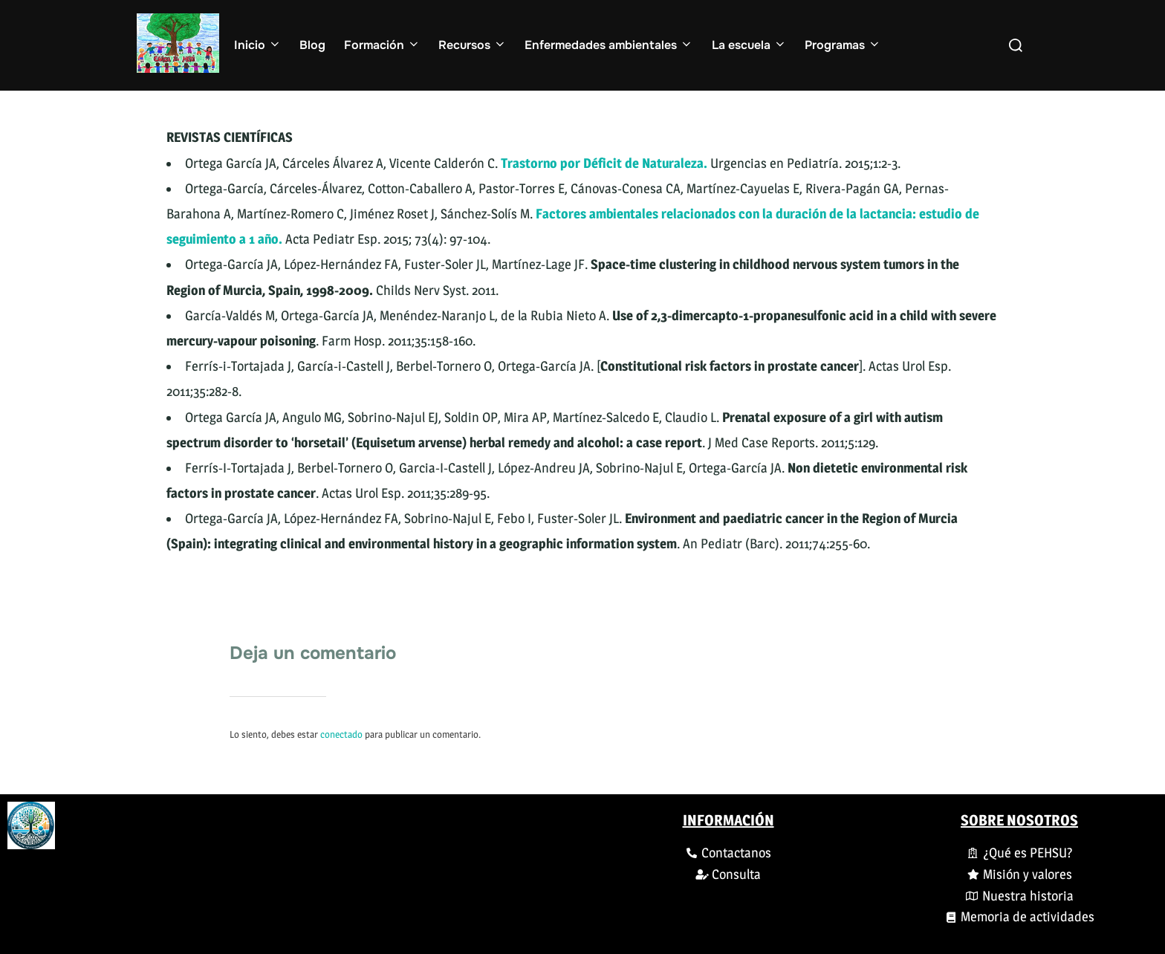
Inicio (258, 45)
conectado (341, 734)
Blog (312, 45)
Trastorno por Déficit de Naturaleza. (604, 163)
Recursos (472, 45)
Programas (843, 45)
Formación (382, 45)
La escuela (749, 45)
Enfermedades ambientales (609, 45)
